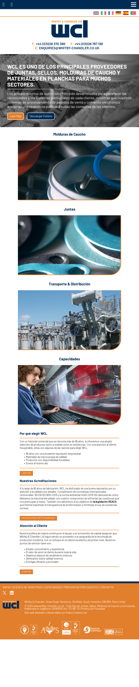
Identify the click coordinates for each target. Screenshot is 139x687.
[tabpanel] (69, 90)
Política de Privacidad (93, 609)
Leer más (15, 116)
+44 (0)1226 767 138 (87, 44)
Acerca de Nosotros (27, 587)
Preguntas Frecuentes (81, 587)
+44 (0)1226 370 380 (49, 44)
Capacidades (53, 587)
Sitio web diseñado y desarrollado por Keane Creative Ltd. (55, 613)
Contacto (107, 587)
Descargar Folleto (41, 116)
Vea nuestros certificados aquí (38, 518)
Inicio (6, 587)
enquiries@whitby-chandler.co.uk (67, 48)
